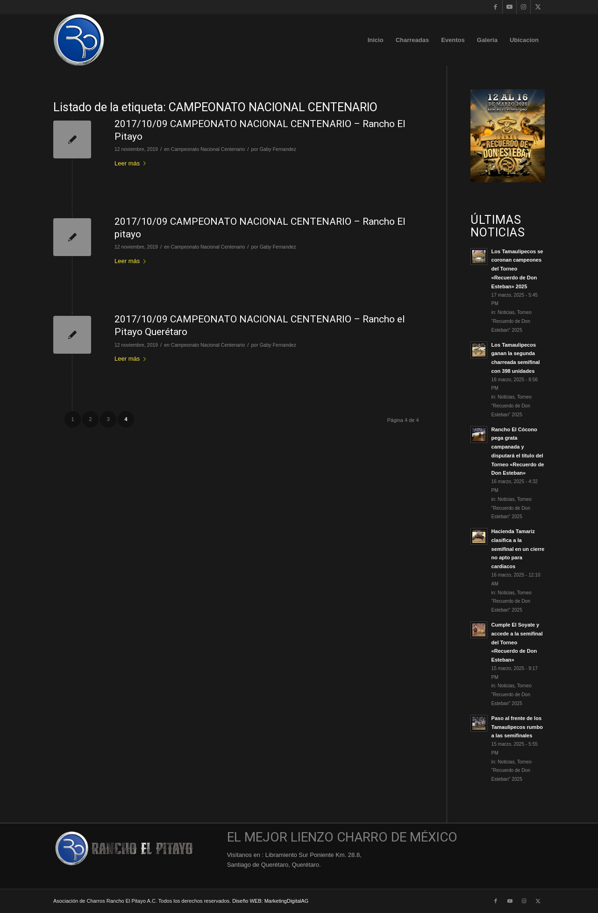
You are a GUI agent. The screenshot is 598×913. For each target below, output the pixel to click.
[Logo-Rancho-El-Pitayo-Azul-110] (79, 40)
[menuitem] (376, 40)
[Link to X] (538, 7)
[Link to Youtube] (509, 7)
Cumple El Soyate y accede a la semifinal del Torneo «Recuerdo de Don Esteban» (517, 642)
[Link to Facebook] (495, 7)
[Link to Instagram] (523, 7)
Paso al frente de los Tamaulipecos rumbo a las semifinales (517, 727)
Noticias (506, 312)
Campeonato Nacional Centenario (208, 149)
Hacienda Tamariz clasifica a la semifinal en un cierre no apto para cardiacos (518, 548)
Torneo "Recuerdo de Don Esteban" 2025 (511, 321)
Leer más (132, 163)
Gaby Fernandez (278, 149)
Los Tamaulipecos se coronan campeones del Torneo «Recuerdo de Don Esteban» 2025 (517, 269)
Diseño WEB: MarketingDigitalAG (270, 901)
